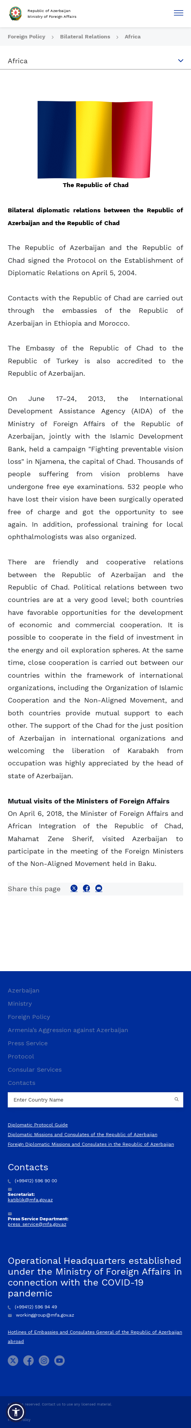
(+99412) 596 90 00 (32, 1180)
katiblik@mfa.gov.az (30, 1199)
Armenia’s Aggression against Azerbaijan (68, 1030)
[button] (16, 1412)
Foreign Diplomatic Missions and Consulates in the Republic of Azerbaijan (91, 1144)
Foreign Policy (27, 36)
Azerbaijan (24, 990)
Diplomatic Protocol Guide (38, 1125)
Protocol (21, 1056)
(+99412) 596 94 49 (32, 1307)
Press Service (28, 1043)
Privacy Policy (19, 1420)
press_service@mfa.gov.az (37, 1224)
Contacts (21, 1082)
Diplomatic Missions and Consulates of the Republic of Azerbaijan (82, 1134)
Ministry (20, 1003)
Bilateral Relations (86, 36)
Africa (133, 36)
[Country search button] (177, 1100)
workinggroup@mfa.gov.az (41, 1315)
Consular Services (35, 1069)
